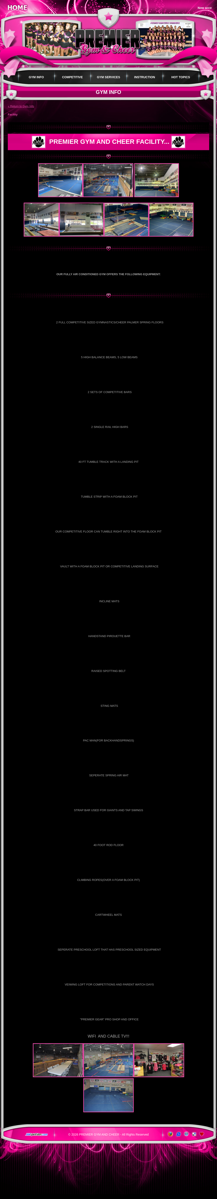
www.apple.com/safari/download (186, 1134)
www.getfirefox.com (170, 1134)
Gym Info (36, 77)
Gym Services (108, 77)
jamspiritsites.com (36, 1135)
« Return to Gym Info (21, 106)
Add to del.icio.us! (194, 1134)
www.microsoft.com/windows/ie (178, 1134)
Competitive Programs (72, 79)
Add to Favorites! (202, 1134)
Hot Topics (180, 77)
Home (17, 7)
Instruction (144, 77)
